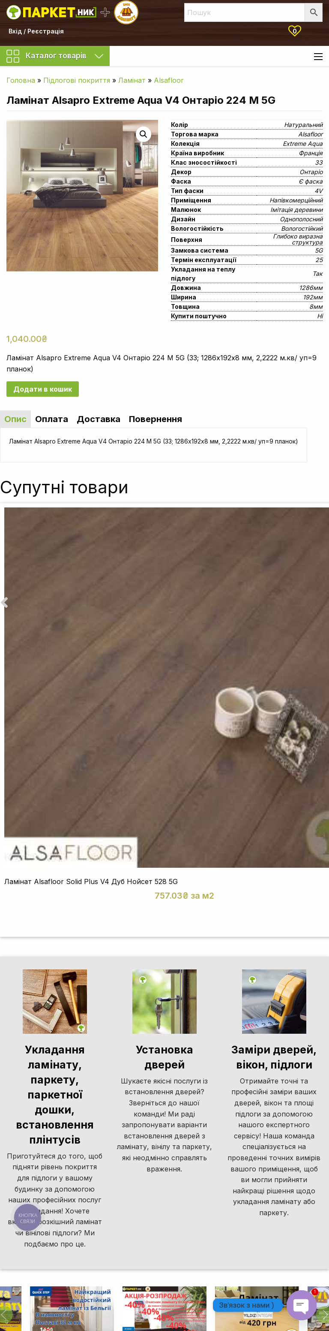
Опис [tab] (15, 419)
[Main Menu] (318, 56)
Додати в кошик (42, 389)
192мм (313, 297)
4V (318, 190)
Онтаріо (311, 171)
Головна (20, 80)
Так (317, 273)
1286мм (311, 287)
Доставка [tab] (98, 419)
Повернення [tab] (155, 419)
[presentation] (4, 602)
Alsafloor (169, 80)
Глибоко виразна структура (298, 239)
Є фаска (311, 181)
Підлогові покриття (76, 80)
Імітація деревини (296, 209)
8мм (316, 306)
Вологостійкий (302, 228)
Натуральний (303, 124)
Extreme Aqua (303, 143)
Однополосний (301, 219)
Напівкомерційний (296, 200)
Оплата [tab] (51, 419)
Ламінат (132, 80)
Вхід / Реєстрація (36, 31)
